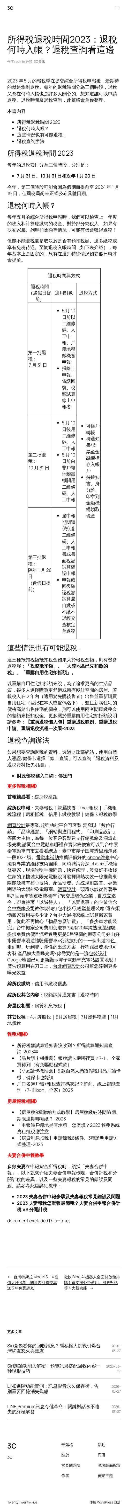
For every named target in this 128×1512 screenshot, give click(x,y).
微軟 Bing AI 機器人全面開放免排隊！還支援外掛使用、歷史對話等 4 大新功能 (92, 1282)
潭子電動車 (70, 960)
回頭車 (22, 896)
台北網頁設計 (66, 966)
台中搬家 (25, 927)
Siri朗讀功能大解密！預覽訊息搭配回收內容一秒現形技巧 (54, 1368)
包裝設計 (98, 953)
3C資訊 (39, 61)
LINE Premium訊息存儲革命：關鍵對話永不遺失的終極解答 (53, 1409)
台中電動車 (42, 844)
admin (20, 61)
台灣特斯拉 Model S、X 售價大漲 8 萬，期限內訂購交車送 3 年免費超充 (33, 1282)
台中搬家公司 (21, 908)
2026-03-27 (116, 1348)
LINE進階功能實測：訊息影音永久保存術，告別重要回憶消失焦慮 (53, 1389)
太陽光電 (44, 876)
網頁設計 (16, 825)
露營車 (19, 940)
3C (10, 8)
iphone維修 (98, 857)
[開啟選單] (118, 8)
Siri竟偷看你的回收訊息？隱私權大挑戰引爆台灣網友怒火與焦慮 (54, 1348)
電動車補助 (47, 857)
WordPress (105, 1502)
